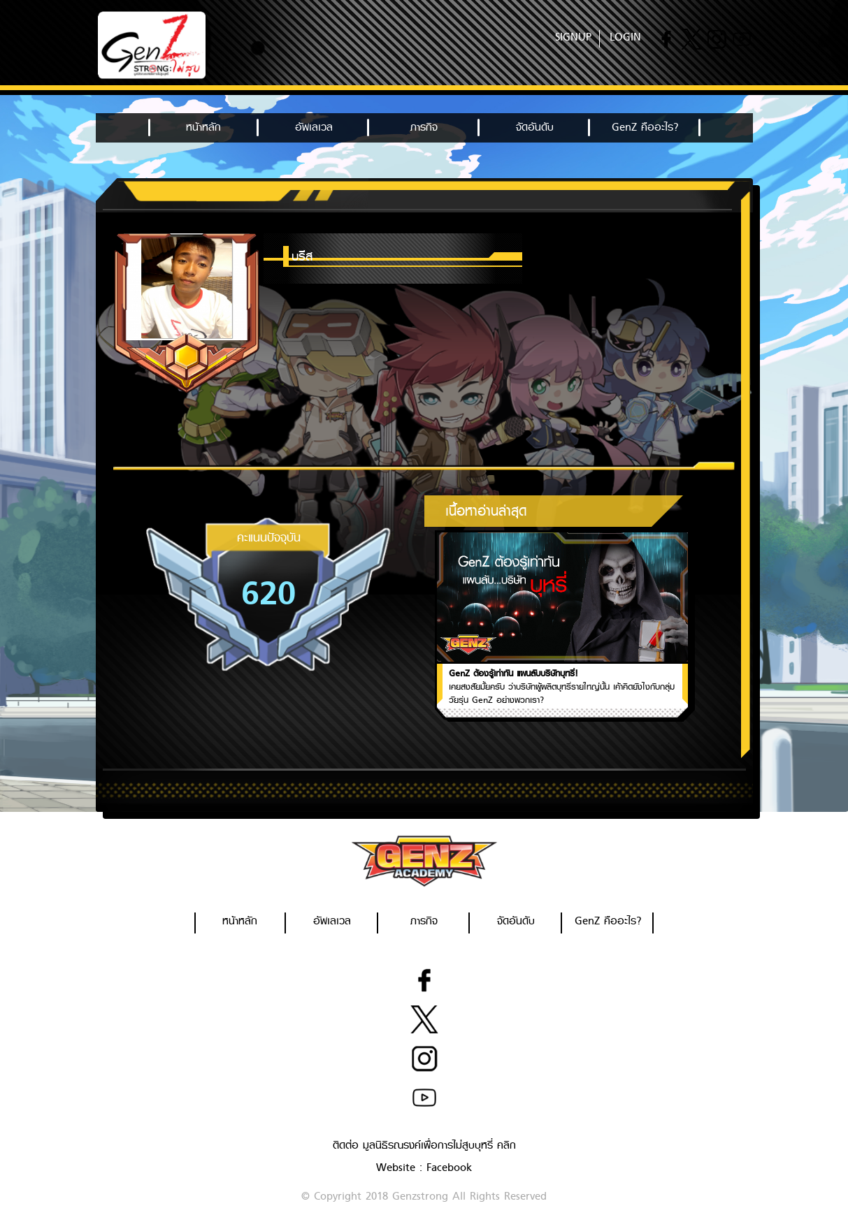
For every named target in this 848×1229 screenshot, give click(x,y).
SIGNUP (573, 37)
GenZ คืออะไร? (645, 127)
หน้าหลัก (203, 127)
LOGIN (625, 37)
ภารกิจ (424, 127)
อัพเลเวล (314, 127)
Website (395, 1167)
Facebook (449, 1167)
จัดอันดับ (535, 127)
